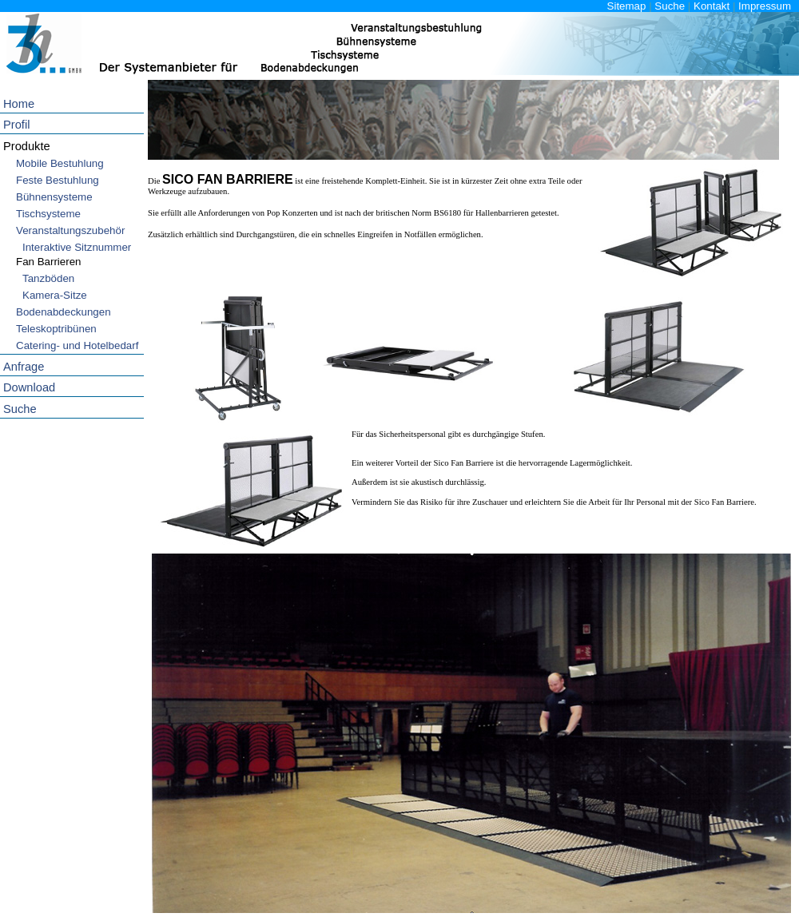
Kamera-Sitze (54, 295)
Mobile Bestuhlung (60, 163)
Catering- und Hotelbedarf (77, 345)
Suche (669, 6)
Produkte (26, 146)
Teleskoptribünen (56, 329)
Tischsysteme (48, 214)
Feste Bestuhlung (57, 180)
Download (29, 387)
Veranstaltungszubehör (70, 230)
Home (18, 103)
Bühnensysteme (54, 197)
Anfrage (23, 366)
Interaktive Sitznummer (76, 247)
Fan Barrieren (48, 262)
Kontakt (711, 6)
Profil (16, 124)
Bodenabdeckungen (63, 312)
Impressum (764, 6)
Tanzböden (48, 278)
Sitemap (626, 6)
